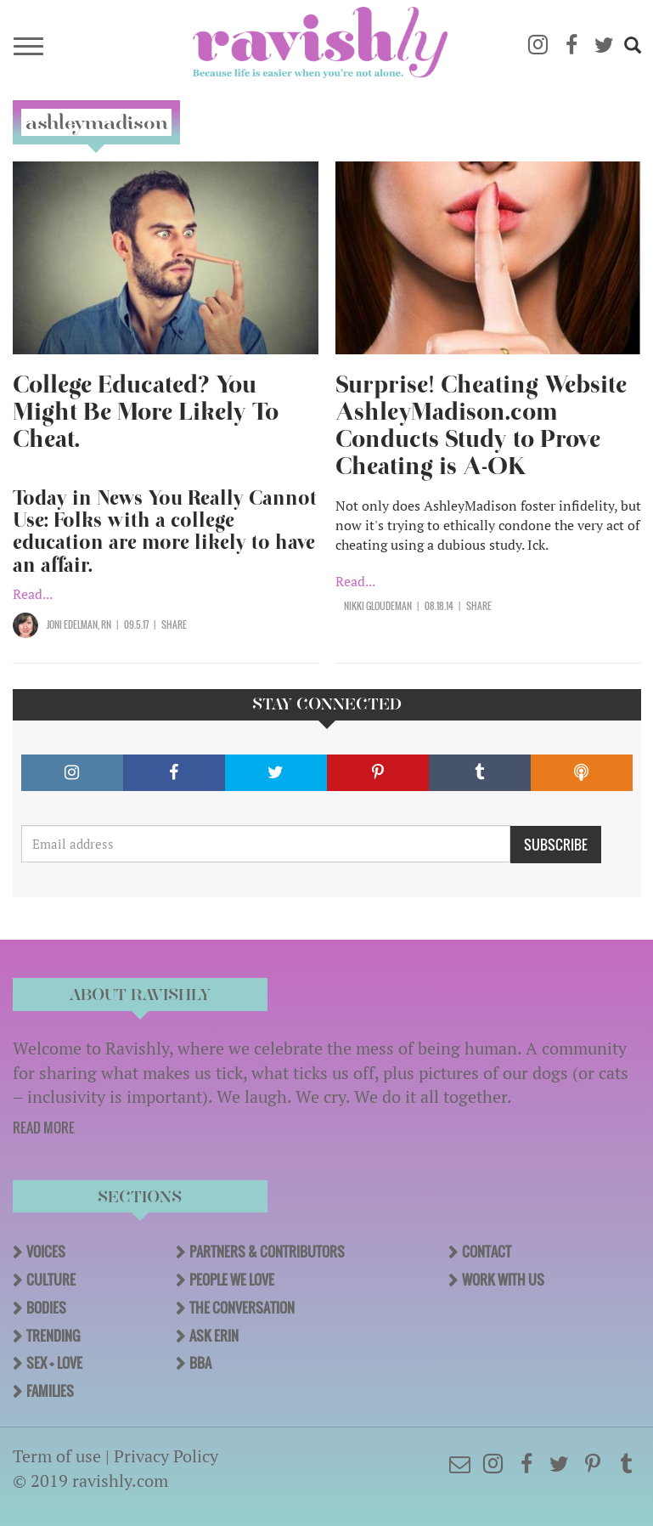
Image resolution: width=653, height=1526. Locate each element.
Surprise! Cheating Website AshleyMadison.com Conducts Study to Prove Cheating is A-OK (481, 425)
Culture (51, 1279)
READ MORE (44, 1127)
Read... (33, 594)
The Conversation (242, 1307)
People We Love (231, 1279)
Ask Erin (214, 1335)
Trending (53, 1335)
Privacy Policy (166, 1455)
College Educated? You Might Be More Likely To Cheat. (146, 412)
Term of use (57, 1455)
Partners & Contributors (267, 1251)
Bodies (46, 1307)
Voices (45, 1251)
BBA (200, 1363)
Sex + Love (54, 1363)
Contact (486, 1251)
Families (50, 1391)
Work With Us (503, 1279)
